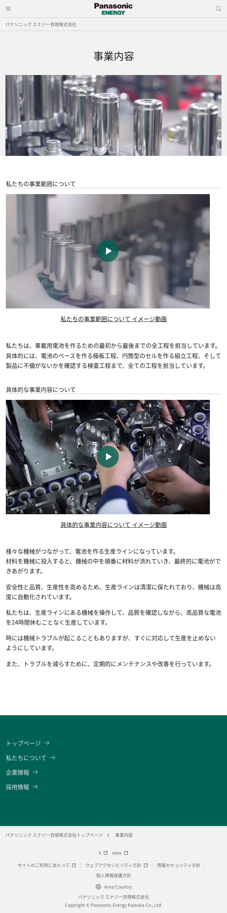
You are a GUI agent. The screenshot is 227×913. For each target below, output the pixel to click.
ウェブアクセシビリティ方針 (116, 865)
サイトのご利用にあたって (46, 865)
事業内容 (124, 835)
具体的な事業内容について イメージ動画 (113, 524)
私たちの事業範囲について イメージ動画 (113, 318)
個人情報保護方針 (113, 875)
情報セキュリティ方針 (178, 865)
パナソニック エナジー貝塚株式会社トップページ (54, 835)
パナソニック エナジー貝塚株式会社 (41, 24)
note (120, 853)
